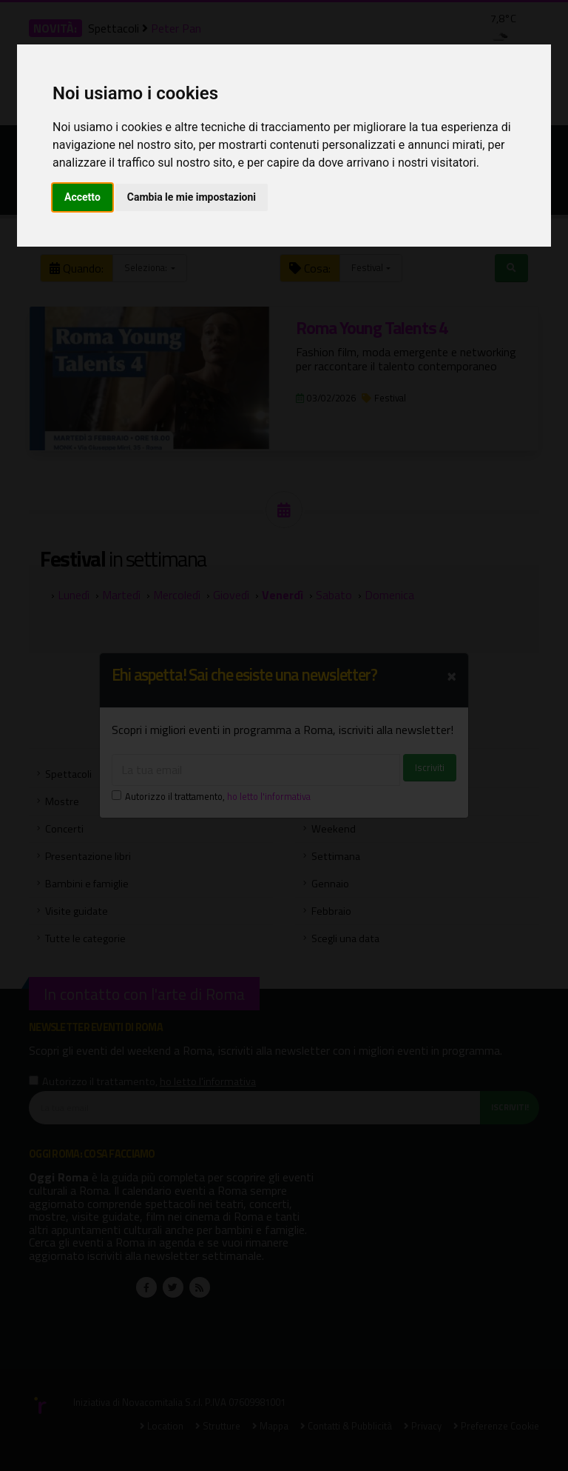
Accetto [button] (82, 197)
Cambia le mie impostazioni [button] (191, 197)
